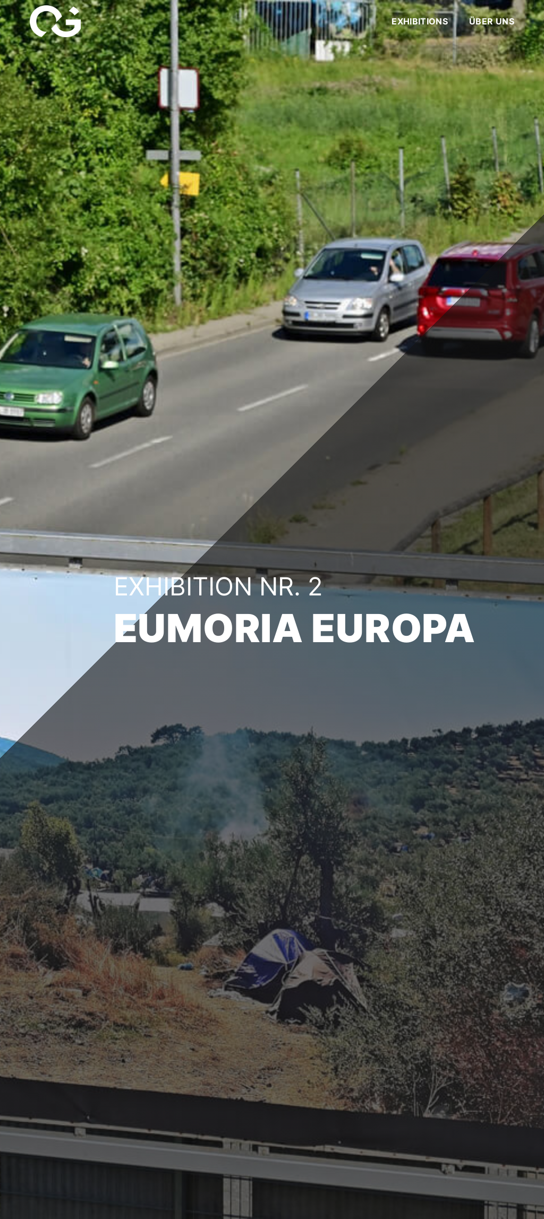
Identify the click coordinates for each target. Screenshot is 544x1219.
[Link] (55, 21)
